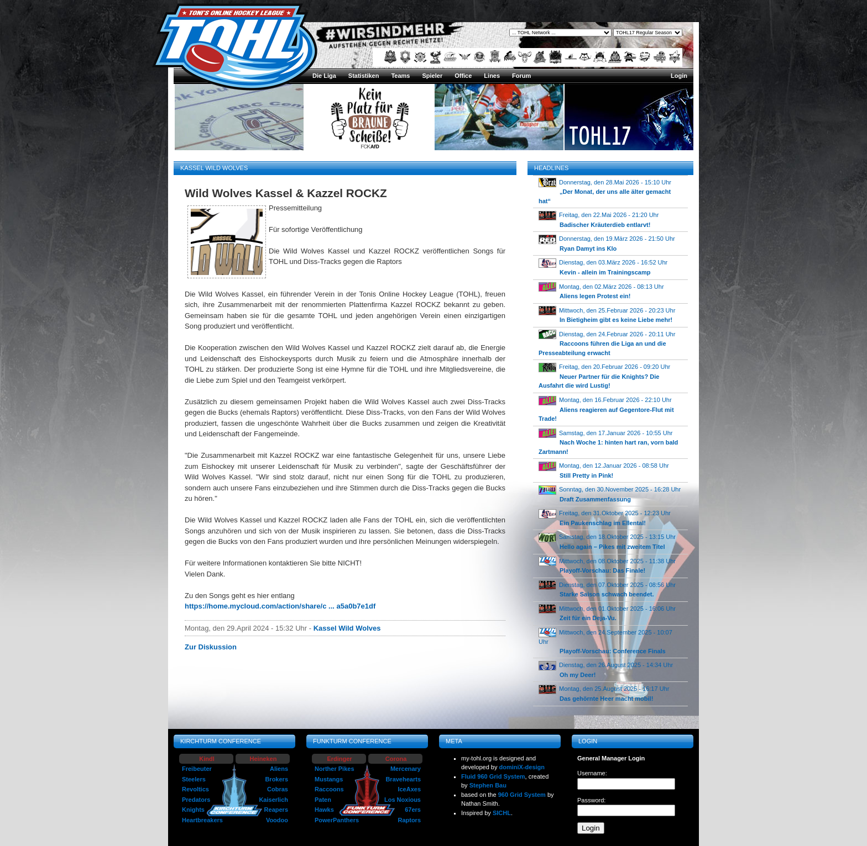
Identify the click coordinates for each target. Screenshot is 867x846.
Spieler (432, 75)
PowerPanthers (337, 820)
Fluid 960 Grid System (493, 776)
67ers (413, 809)
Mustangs (329, 779)
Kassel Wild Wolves (347, 628)
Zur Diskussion (211, 647)
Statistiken (363, 75)
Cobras (277, 789)
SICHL (502, 813)
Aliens (279, 768)
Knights (193, 809)
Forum (521, 75)
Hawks (324, 809)
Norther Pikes (334, 768)
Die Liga (324, 75)
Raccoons (329, 789)
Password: (591, 800)
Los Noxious (402, 799)
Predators (196, 799)
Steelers (194, 779)
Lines (492, 75)
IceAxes (409, 789)
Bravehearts (403, 779)
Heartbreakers (202, 820)
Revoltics (195, 789)
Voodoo (277, 820)
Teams (400, 75)
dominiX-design (522, 767)
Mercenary (405, 768)
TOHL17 (600, 135)
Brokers (276, 779)
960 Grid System (522, 794)
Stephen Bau (487, 785)
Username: (592, 773)
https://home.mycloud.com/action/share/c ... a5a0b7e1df (280, 606)
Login (679, 75)
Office (463, 75)
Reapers (276, 809)
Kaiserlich (273, 799)
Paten (323, 799)
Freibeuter (197, 768)
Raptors (409, 820)
